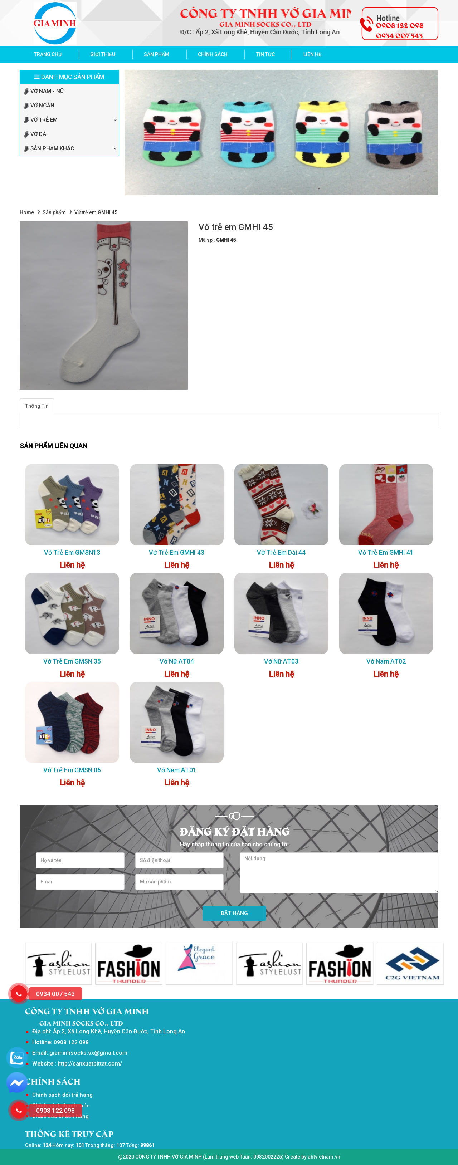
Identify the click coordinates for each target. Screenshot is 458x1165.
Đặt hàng (234, 913)
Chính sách (213, 54)
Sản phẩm (156, 54)
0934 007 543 (399, 35)
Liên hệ (312, 54)
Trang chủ (48, 54)
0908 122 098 (399, 24)
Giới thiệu (102, 54)
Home (27, 212)
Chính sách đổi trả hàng (62, 1095)
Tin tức (265, 54)
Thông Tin (37, 406)
